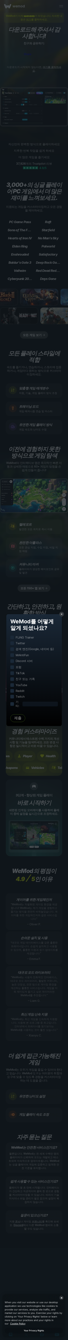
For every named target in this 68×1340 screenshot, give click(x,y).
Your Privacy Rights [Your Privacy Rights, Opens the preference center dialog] (34, 1330)
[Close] (61, 1298)
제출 (17, 718)
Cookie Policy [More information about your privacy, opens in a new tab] (17, 1323)
